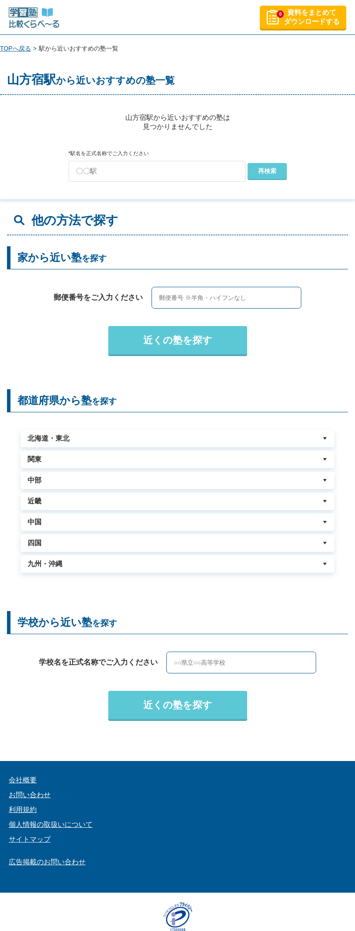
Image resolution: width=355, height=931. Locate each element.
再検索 (267, 170)
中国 (34, 522)
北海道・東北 (48, 438)
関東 (34, 459)
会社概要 (23, 780)
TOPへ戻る (15, 48)
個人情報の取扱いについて (51, 824)
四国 (34, 543)
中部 (34, 480)
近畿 (34, 501)
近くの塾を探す (177, 340)
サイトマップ (30, 839)
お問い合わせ (30, 794)
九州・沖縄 (45, 563)
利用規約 (23, 809)
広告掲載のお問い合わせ (47, 862)
